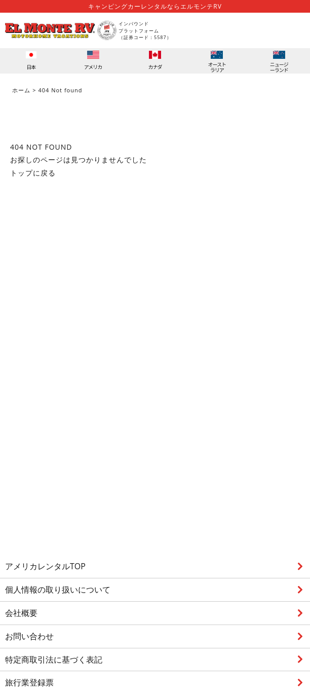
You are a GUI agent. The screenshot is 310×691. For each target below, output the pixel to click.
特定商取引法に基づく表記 (53, 659)
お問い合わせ (29, 636)
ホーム (21, 90)
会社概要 (21, 612)
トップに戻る (33, 173)
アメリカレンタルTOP (45, 566)
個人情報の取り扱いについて (57, 589)
